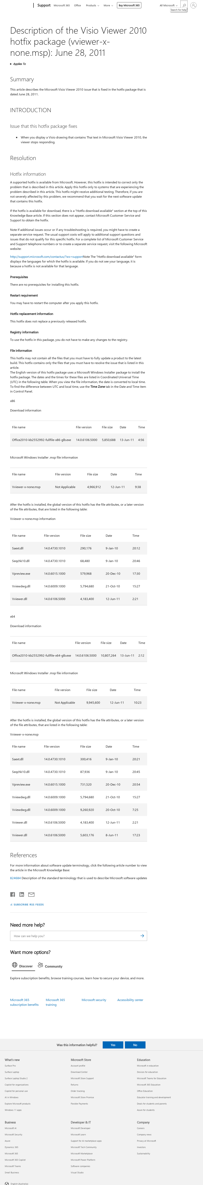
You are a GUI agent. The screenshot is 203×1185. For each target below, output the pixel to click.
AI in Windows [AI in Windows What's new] (11, 1097)
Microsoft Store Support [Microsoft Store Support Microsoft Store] (82, 1078)
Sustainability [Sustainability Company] (143, 1153)
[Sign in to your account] (193, 5)
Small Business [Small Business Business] (12, 1172)
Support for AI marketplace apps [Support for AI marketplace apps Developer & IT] (86, 1140)
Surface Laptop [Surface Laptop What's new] (12, 1071)
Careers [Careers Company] (141, 1128)
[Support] (43, 5)
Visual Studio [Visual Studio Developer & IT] (77, 1172)
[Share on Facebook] (13, 893)
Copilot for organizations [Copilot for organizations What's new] (17, 1084)
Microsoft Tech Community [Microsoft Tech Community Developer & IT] (84, 1147)
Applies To (19, 64)
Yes (113, 1045)
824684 (15, 878)
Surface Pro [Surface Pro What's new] (10, 1065)
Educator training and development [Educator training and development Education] (154, 1097)
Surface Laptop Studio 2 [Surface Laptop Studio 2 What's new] (16, 1078)
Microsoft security (94, 1000)
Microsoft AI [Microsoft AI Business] (10, 1128)
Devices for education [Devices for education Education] (147, 1071)
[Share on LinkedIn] (20, 893)
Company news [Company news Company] (144, 1134)
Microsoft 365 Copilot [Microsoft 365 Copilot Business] (15, 1159)
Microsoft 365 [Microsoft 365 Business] (11, 1153)
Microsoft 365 (62, 5)
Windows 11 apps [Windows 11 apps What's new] (13, 1109)
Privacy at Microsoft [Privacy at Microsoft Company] (146, 1140)
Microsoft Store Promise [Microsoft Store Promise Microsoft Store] (82, 1097)
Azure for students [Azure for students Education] (146, 1109)
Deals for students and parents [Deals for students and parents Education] (152, 1103)
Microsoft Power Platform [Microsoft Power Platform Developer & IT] (83, 1159)
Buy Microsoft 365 (129, 5)
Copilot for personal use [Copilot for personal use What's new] (16, 1090)
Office (77, 5)
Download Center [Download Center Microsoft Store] (79, 1071)
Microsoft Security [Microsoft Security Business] (13, 1134)
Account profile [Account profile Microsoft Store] (78, 1065)
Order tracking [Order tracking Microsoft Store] (78, 1090)
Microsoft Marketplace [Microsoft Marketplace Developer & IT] (82, 1153)
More (107, 5)
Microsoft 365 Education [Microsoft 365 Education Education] (148, 1084)
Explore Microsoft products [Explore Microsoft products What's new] (18, 1103)
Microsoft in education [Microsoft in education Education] (148, 1065)
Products (91, 5)
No (135, 1045)
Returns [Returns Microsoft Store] (74, 1084)
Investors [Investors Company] (141, 1147)
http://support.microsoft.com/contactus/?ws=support (46, 256)
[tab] (23, 966)
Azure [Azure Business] (7, 1140)
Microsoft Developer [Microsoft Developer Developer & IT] (80, 1128)
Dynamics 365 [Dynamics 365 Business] (11, 1147)
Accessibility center (130, 1000)
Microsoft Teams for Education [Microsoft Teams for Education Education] (151, 1078)
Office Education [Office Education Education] (145, 1090)
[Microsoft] (18, 5)
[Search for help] (184, 5)
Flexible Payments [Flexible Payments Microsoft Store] (79, 1103)
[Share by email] (29, 893)
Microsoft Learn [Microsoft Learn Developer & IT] (78, 1134)
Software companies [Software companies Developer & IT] (80, 1166)
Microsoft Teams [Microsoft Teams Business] (13, 1166)
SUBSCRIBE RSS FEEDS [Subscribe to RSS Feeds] (29, 904)
